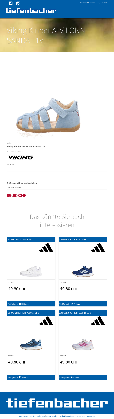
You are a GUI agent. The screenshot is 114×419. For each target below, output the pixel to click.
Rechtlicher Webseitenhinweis (70, 416)
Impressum (91, 416)
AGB (83, 416)
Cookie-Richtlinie (52, 416)
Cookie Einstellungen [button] (37, 416)
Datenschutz (23, 416)
